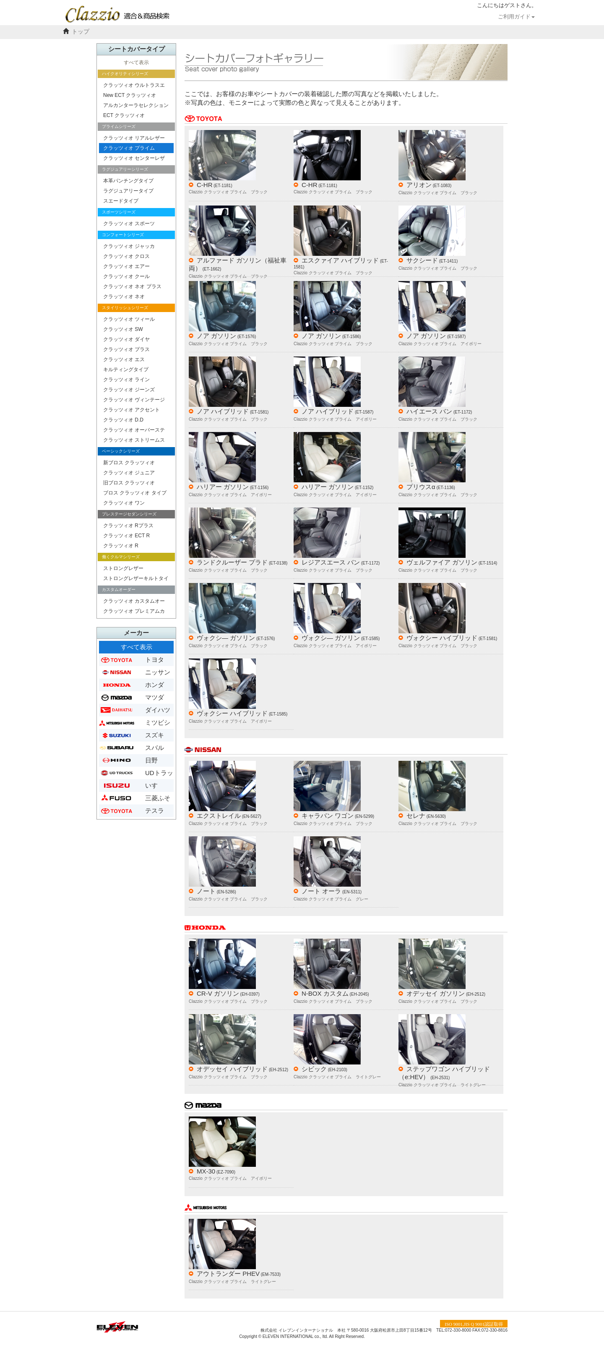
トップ (80, 32)
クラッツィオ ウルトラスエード (134, 86)
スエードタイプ (120, 201)
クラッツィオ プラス (126, 349)
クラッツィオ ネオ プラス (132, 286)
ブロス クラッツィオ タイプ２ (135, 494)
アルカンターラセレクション (136, 105)
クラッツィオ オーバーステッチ (134, 431)
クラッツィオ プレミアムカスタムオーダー (134, 612)
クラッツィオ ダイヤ (126, 339)
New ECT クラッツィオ (129, 95)
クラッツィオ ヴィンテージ (134, 400)
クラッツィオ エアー (126, 266)
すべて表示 (136, 62)
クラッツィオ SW (123, 329)
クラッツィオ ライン (126, 380)
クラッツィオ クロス (126, 256)
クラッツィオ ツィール (129, 319)
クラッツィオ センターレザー (134, 159)
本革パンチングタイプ (128, 181)
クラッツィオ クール (126, 276)
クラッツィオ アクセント (131, 410)
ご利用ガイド (516, 17)
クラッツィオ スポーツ (129, 223)
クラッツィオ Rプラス (128, 525)
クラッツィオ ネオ (124, 296)
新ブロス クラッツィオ (129, 463)
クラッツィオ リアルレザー (134, 138)
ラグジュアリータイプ (128, 191)
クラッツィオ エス (124, 359)
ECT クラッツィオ (124, 115)
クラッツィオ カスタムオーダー (134, 602)
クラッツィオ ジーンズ (129, 390)
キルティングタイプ (125, 369)
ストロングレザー (123, 568)
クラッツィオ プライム (129, 148)
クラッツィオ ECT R (126, 536)
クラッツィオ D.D (123, 420)
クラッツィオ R (120, 546)
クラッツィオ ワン (124, 503)
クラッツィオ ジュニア (129, 473)
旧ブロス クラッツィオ (129, 483)
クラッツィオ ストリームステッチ (134, 441)
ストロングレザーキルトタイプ (136, 579)
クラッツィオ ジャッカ (129, 246)
